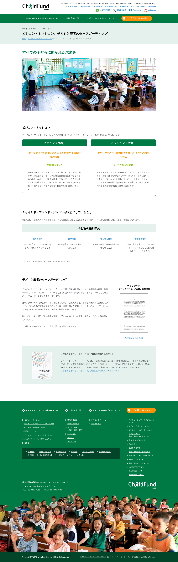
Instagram (152, 10)
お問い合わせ (112, 7)
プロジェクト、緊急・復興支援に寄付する (139, 435)
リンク (71, 455)
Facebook (137, 10)
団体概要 (31, 452)
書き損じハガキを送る (137, 440)
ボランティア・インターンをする (141, 456)
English (81, 455)
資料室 (26, 443)
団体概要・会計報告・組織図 (35, 428)
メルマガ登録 (105, 10)
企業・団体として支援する (139, 463)
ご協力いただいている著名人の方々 (37, 439)
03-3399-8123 (34, 490)
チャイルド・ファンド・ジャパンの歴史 (39, 424)
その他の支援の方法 (136, 467)
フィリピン (71, 434)
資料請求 (124, 7)
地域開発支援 (72, 420)
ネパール (70, 438)
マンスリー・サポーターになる (140, 430)
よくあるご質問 (138, 7)
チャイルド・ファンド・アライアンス (38, 435)
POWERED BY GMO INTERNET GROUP (93, 557)
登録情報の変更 (105, 452)
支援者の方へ (73, 7)
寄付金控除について (136, 475)
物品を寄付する (134, 448)
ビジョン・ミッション (32, 420)
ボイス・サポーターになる (139, 426)
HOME (24, 39)
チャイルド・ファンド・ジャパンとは (40, 39)
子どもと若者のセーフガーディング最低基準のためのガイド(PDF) (90, 371)
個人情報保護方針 (46, 455)
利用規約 (61, 455)
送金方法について (135, 471)
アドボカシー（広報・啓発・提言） (75, 429)
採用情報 (152, 7)
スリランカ (71, 442)
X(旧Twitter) (121, 10)
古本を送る (133, 444)
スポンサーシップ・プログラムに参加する (141, 421)
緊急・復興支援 (73, 424)
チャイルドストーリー (99, 420)
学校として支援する (136, 459)
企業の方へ (86, 7)
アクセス (99, 7)
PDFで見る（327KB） (134, 338)
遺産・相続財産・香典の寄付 (139, 452)
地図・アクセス (30, 431)
